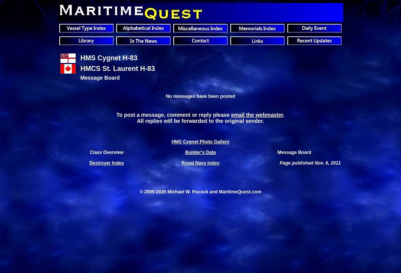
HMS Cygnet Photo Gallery (200, 141)
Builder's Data (200, 152)
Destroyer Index (106, 163)
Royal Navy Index (200, 163)
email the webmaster (257, 115)
